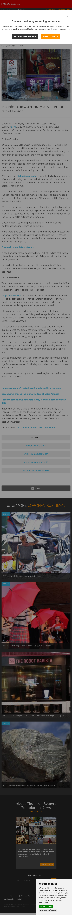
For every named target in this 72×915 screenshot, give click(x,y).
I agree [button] (42, 906)
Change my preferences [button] (48, 910)
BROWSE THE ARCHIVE (25, 36)
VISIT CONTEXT (50, 36)
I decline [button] (49, 906)
